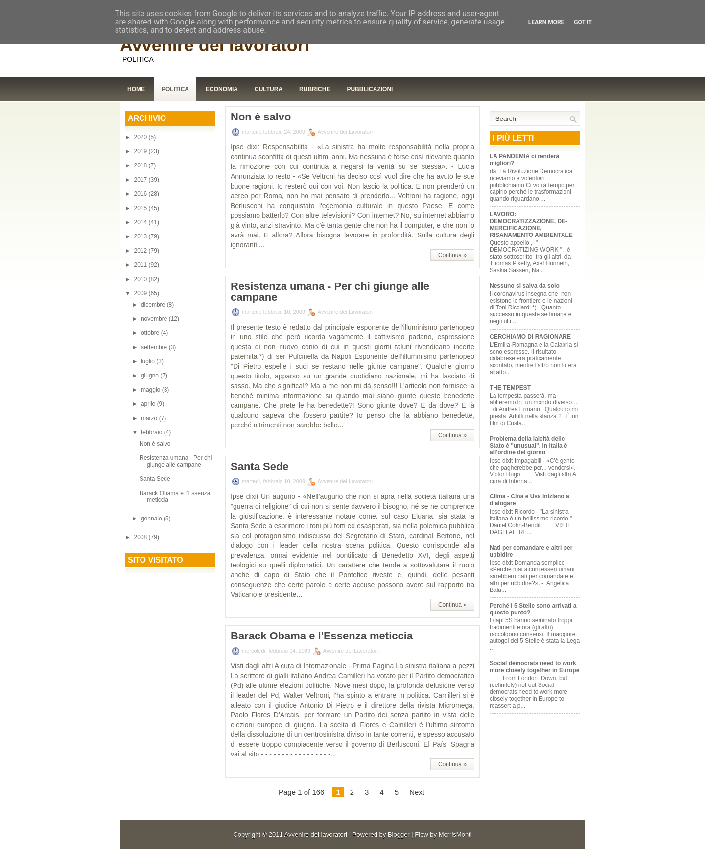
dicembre (154, 304)
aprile (149, 404)
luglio (148, 361)
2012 (141, 250)
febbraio (152, 432)
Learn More (546, 22)
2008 (141, 537)
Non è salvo (155, 443)
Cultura (268, 89)
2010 (141, 279)
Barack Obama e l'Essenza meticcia (322, 636)
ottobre (151, 333)
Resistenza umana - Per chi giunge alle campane (176, 461)
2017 (141, 179)
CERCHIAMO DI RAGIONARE (530, 336)
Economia (222, 89)
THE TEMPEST (510, 387)
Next (416, 792)
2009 (141, 293)
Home (136, 89)
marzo (150, 418)
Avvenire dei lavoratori (214, 45)
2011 (141, 264)
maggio (151, 389)
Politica (175, 89)
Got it (583, 22)
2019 (141, 151)
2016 (141, 193)
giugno (150, 375)
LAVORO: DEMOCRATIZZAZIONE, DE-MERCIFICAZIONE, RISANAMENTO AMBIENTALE (531, 224)
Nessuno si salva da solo (525, 286)
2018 (141, 165)
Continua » (452, 255)
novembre (155, 318)
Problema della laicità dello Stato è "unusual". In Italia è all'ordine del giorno (528, 445)
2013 (141, 236)
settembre (155, 347)
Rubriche (314, 89)
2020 (141, 137)
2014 (141, 222)
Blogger (399, 834)
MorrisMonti (455, 834)
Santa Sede (155, 478)
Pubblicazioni (370, 89)
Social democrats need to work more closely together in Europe (534, 667)
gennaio (152, 518)
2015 (141, 208)
